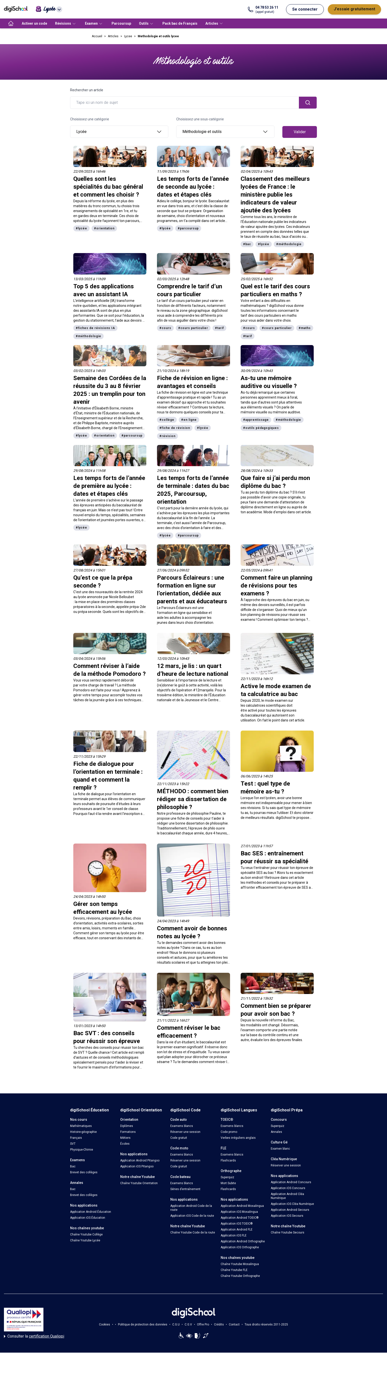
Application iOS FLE (234, 1235)
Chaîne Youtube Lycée (85, 1240)
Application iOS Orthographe (240, 1247)
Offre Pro (203, 1324)
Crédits (219, 1324)
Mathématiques (81, 1126)
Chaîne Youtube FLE (234, 1270)
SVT (73, 1143)
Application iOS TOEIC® (237, 1223)
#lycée (81, 228)
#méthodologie (289, 244)
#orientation (104, 228)
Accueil (97, 36)
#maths (305, 328)
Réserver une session (185, 1132)
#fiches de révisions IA (95, 328)
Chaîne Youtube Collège (86, 1234)
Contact (234, 1324)
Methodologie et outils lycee (158, 36)
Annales (276, 1132)
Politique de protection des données (142, 1324)
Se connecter (305, 9)
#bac (247, 244)
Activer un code (34, 23)
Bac (73, 1166)
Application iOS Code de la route (192, 1215)
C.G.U (176, 1324)
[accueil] (11, 23)
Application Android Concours (291, 1182)
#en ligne (189, 420)
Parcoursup (121, 23)
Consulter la (34, 1336)
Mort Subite (228, 1183)
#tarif (219, 328)
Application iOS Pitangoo (137, 1166)
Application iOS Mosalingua (239, 1212)
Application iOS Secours (287, 1215)
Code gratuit (178, 1138)
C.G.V (188, 1324)
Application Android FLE (236, 1229)
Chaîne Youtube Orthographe (240, 1276)
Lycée (119, 132)
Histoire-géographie (83, 1132)
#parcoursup (188, 228)
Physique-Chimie (81, 1149)
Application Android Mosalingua (242, 1206)
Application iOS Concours (288, 1188)
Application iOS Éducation (87, 1217)
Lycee (128, 36)
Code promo (229, 1132)
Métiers (125, 1138)
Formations (128, 1132)
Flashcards (228, 1160)
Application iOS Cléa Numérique (292, 1204)
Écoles (125, 1143)
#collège (166, 420)
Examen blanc (280, 1148)
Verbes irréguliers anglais (238, 1138)
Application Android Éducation (90, 1212)
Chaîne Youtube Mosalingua (240, 1264)
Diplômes (126, 1126)
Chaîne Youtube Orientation (139, 1183)
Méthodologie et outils (225, 132)
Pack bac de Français (179, 23)
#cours (165, 328)
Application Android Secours (290, 1210)
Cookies (104, 1324)
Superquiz (227, 1177)
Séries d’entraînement (185, 1189)
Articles (113, 36)
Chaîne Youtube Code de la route (192, 1232)
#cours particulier (193, 328)
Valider (300, 131)
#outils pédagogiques (261, 428)
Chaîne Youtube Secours (287, 1232)
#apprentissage (256, 420)
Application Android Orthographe (243, 1241)
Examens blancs (181, 1126)
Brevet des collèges (83, 1172)
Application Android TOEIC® (240, 1217)
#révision (167, 436)
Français (76, 1138)
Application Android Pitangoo (139, 1160)
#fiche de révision (174, 428)
